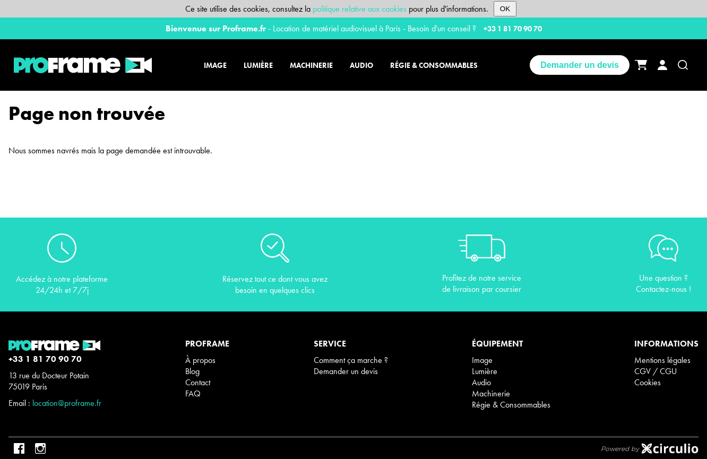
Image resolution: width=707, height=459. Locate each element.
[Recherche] (683, 65)
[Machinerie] (311, 65)
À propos (200, 360)
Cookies (647, 382)
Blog (192, 371)
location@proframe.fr (66, 403)
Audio (481, 382)
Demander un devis (579, 65)
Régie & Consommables (511, 404)
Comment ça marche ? (351, 360)
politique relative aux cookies (360, 8)
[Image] (217, 65)
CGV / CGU (655, 371)
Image (482, 360)
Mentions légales (662, 360)
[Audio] (361, 65)
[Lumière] (258, 65)
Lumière (484, 371)
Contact (197, 382)
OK (505, 9)
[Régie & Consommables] (432, 65)
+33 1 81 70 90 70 (513, 28)
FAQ (193, 393)
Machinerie (491, 393)
